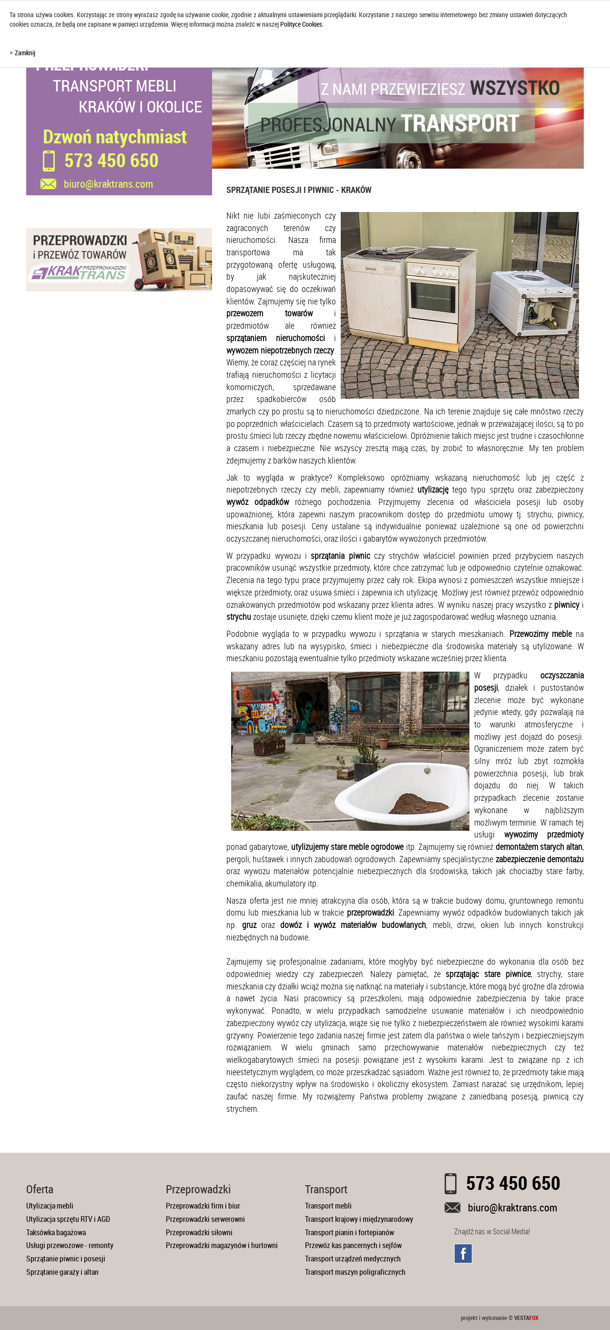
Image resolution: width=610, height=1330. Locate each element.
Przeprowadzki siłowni (199, 1232)
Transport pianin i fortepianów (349, 1232)
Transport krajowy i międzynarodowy (359, 1219)
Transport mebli (328, 1205)
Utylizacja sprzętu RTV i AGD (68, 1219)
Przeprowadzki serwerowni (205, 1219)
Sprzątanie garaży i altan (62, 1272)
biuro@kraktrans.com (512, 1207)
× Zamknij (22, 52)
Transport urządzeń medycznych (353, 1258)
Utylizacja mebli (49, 1205)
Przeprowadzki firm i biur (203, 1205)
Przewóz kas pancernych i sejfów (353, 1245)
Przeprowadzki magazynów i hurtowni (222, 1245)
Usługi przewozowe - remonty (69, 1245)
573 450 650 (111, 160)
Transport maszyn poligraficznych (355, 1272)
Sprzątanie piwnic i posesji (65, 1258)
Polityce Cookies (301, 24)
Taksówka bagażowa (56, 1232)
